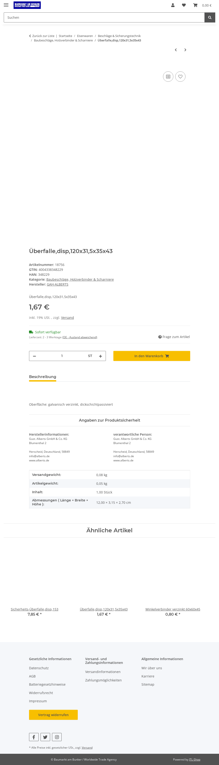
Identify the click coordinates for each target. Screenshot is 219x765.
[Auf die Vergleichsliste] (168, 76)
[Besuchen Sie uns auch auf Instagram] (57, 737)
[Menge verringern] (34, 356)
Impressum (38, 701)
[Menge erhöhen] (100, 356)
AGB (32, 676)
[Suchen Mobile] (104, 17)
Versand (67, 317)
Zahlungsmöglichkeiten (103, 680)
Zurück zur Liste (43, 36)
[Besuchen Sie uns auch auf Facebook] (34, 737)
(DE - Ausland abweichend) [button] (79, 337)
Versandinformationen (103, 671)
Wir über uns (151, 668)
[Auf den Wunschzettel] (180, 76)
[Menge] (62, 356)
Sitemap (147, 684)
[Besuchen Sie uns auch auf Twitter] (45, 737)
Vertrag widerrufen (53, 715)
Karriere (147, 676)
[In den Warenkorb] (33, 65)
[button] (172, 5)
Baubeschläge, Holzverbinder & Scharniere (80, 279)
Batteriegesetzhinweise (47, 684)
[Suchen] (209, 17)
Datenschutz (39, 668)
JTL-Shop (194, 759)
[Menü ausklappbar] (6, 3)
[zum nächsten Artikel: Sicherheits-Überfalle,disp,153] (185, 50)
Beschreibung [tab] (42, 377)
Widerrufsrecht (41, 693)
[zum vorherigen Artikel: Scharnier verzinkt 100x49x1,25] (176, 50)
